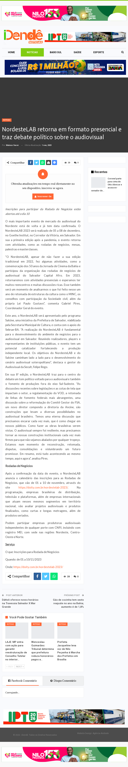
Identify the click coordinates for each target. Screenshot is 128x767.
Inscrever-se (45, 196)
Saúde (77, 52)
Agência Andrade (101, 733)
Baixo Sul (56, 52)
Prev (9, 666)
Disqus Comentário (63, 680)
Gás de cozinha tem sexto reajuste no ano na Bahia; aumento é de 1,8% (68, 603)
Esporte (98, 52)
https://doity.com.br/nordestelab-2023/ (43, 487)
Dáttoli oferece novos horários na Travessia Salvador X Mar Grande (20, 603)
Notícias (32, 52)
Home (11, 52)
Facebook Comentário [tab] (22, 680)
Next (20, 666)
